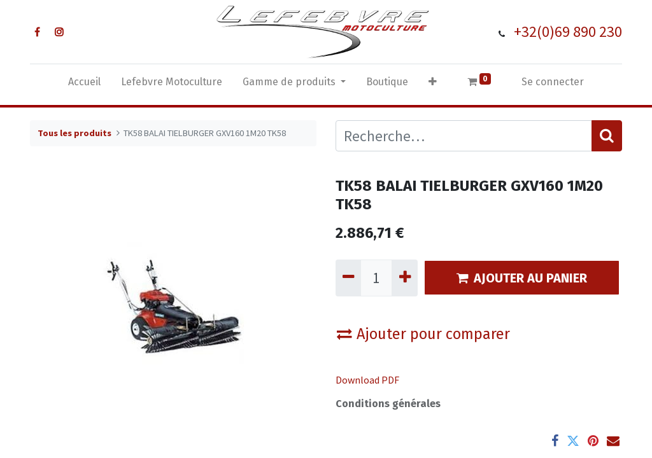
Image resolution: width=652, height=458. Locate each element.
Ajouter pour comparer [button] (423, 334)
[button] (433, 84)
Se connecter (552, 82)
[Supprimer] (348, 278)
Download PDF (367, 379)
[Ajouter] (404, 278)
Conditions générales (388, 404)
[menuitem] (84, 84)
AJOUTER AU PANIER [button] (522, 278)
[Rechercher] (607, 135)
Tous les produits (74, 133)
